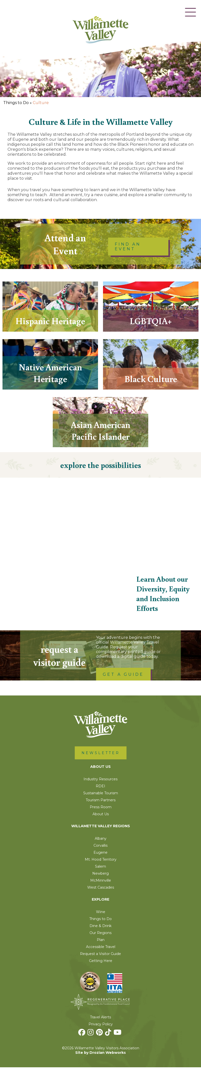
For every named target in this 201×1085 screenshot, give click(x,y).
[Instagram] (91, 1051)
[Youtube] (118, 1051)
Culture (41, 102)
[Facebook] (82, 1051)
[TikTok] (108, 1051)
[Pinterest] (100, 1051)
